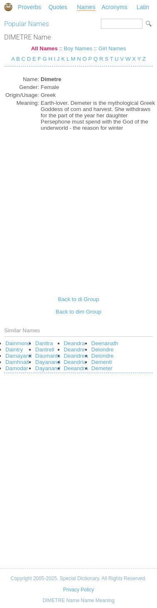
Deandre (74, 349)
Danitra (44, 343)
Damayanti (18, 356)
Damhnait (17, 362)
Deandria (75, 362)
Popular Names (26, 24)
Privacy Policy (78, 590)
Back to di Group (78, 299)
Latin (143, 7)
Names (86, 7)
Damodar (16, 368)
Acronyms (115, 7)
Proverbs (29, 7)
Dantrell (44, 349)
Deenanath (104, 343)
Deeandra (76, 368)
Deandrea (76, 356)
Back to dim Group (78, 312)
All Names (44, 48)
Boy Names (78, 48)
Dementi (101, 362)
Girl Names (112, 48)
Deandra (74, 343)
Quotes (58, 7)
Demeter (102, 368)
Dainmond (17, 343)
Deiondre (102, 349)
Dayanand (47, 362)
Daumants (47, 356)
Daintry (14, 349)
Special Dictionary (8, 7)
